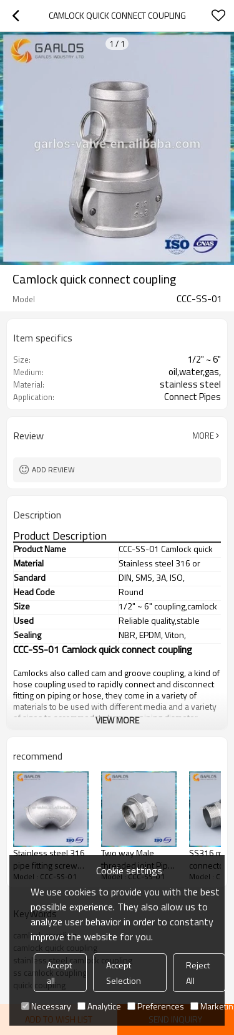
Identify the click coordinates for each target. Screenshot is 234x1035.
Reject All (198, 972)
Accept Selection (123, 972)
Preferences (155, 1006)
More (203, 435)
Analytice (99, 1006)
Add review (53, 469)
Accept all (59, 972)
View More (117, 720)
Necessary (46, 1006)
